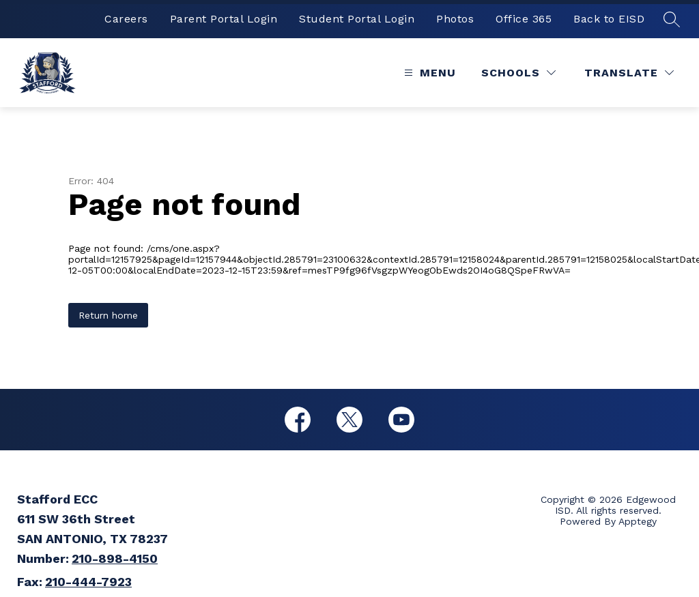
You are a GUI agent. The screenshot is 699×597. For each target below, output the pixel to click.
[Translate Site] (629, 72)
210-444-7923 (88, 581)
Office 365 (524, 18)
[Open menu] (428, 72)
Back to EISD (608, 18)
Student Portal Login (356, 18)
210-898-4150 (115, 558)
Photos (455, 18)
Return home (108, 315)
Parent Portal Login (224, 18)
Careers (126, 18)
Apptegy (637, 521)
